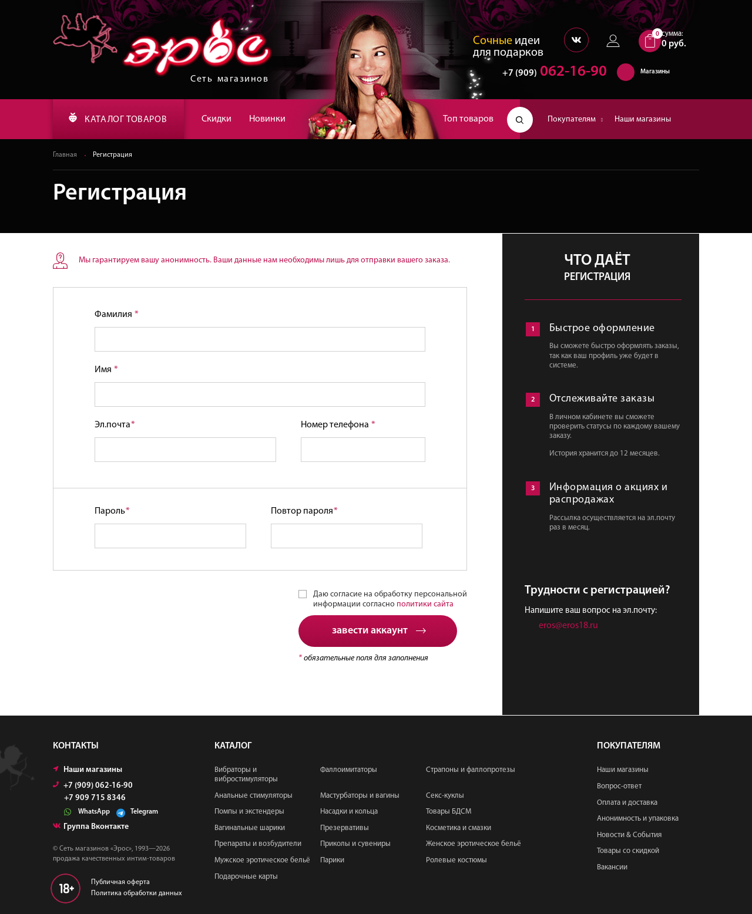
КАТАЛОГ (119, 119)
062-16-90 (549, 73)
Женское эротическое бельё (473, 844)
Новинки (270, 119)
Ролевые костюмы (456, 860)
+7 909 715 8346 (95, 799)
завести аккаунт (379, 631)
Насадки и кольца (349, 811)
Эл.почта (115, 425)
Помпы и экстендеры (249, 811)
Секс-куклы (445, 796)
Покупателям (575, 119)
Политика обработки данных (136, 894)
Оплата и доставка (627, 803)
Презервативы (344, 828)
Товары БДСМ (448, 811)
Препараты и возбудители (257, 844)
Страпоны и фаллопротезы (470, 770)
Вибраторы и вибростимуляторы (246, 775)
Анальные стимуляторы (253, 796)
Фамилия (117, 314)
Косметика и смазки (458, 828)
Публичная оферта (120, 882)
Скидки (219, 119)
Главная (65, 154)
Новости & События (629, 835)
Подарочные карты (246, 877)
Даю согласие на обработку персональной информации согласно (390, 599)
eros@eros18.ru (568, 626)
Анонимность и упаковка (638, 818)
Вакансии (612, 867)
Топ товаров (468, 119)
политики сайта (425, 604)
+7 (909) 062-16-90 (93, 786)
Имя (106, 370)
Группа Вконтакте (91, 827)
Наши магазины (643, 119)
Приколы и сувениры (355, 844)
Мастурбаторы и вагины (360, 796)
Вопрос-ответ (619, 786)
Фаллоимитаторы (348, 770)
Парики (332, 860)
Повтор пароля (304, 511)
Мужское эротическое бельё (262, 860)
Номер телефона (338, 425)
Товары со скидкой (628, 851)
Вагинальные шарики (249, 828)
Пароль (112, 511)
